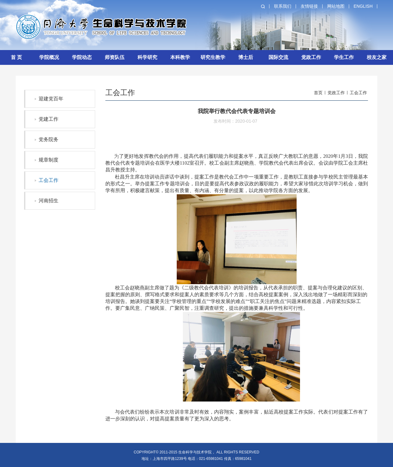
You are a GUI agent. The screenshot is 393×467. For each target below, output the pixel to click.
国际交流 (278, 57)
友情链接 (309, 6)
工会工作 (48, 180)
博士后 (245, 57)
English (363, 6)
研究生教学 (213, 57)
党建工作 (48, 119)
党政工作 (311, 57)
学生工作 (344, 57)
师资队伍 (115, 57)
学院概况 (49, 57)
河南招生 (48, 200)
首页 (318, 92)
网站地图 (335, 6)
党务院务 (48, 139)
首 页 (16, 57)
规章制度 (48, 159)
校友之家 (377, 57)
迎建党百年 (51, 98)
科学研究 (147, 57)
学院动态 (82, 57)
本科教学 (180, 57)
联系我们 (282, 6)
